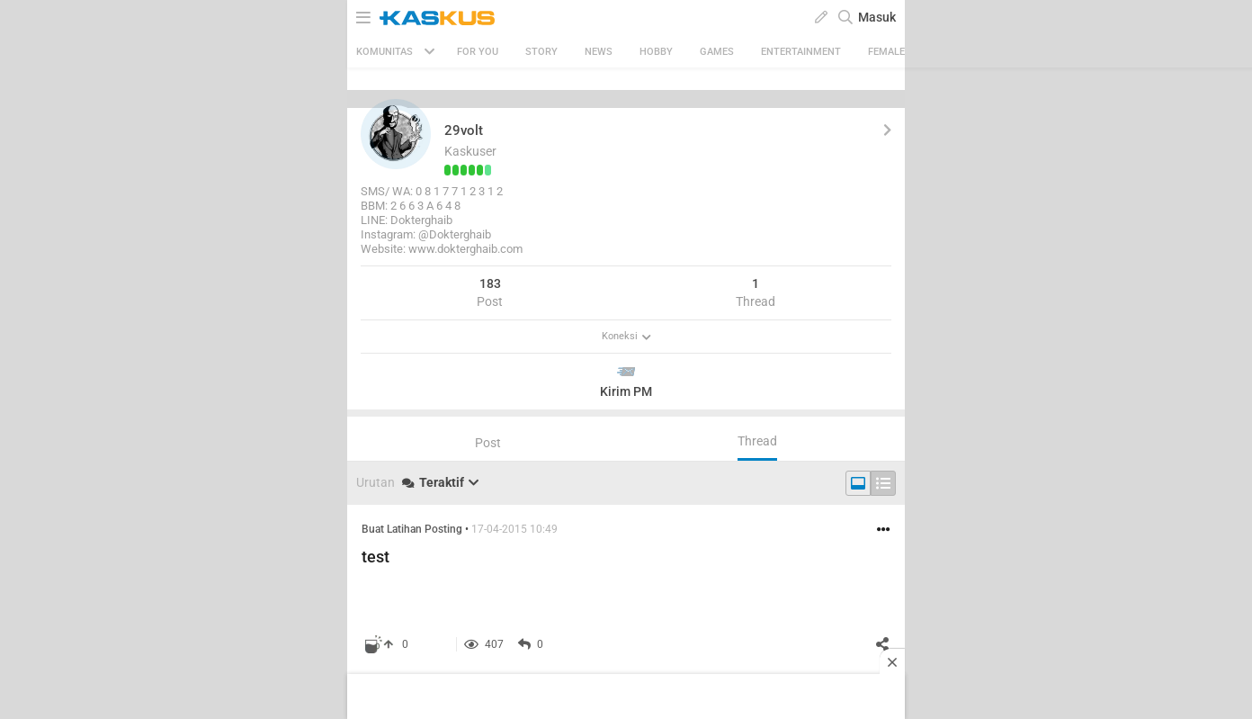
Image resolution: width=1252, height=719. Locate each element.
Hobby (656, 52)
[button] (396, 134)
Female (886, 52)
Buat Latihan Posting (412, 529)
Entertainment (801, 52)
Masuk (877, 17)
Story (541, 52)
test (375, 556)
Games (717, 52)
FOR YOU (477, 52)
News (599, 52)
